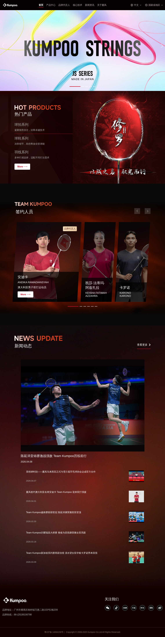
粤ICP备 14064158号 (53, 632)
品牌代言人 (64, 5)
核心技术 (77, 5)
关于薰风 (101, 5)
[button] (75, 86)
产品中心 (50, 5)
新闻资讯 (89, 5)
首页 (41, 5)
